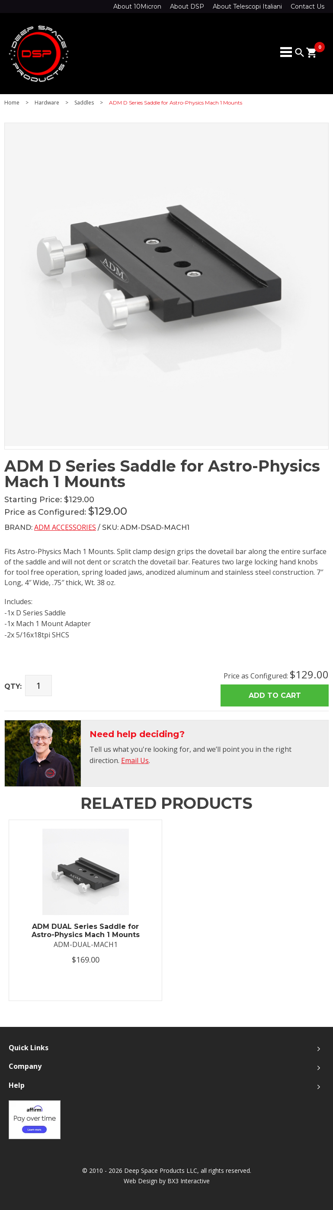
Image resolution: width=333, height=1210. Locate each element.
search (300, 53)
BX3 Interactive (188, 1181)
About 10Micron (137, 6)
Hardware (47, 102)
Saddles (84, 102)
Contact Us (307, 6)
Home (11, 102)
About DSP (187, 6)
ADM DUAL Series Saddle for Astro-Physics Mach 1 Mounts (86, 930)
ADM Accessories (65, 527)
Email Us (135, 760)
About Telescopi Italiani (247, 6)
